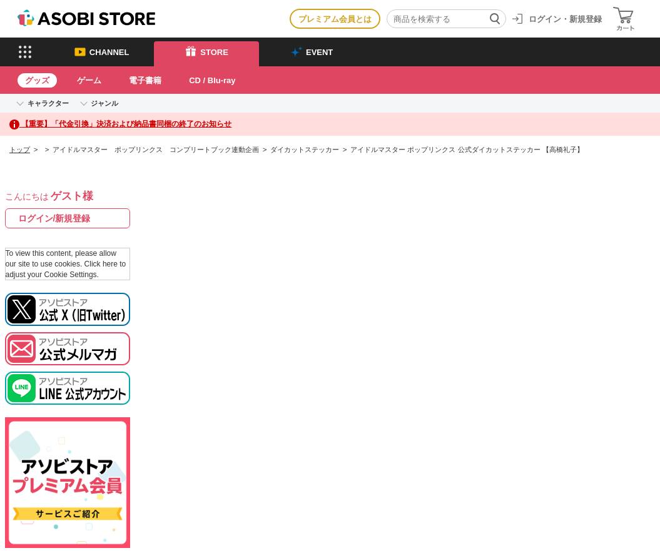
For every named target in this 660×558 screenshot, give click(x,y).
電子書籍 (145, 80)
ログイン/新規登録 (54, 218)
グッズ (37, 80)
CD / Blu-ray (212, 80)
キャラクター (48, 103)
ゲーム (89, 80)
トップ (19, 149)
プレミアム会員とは (335, 19)
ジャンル (104, 103)
